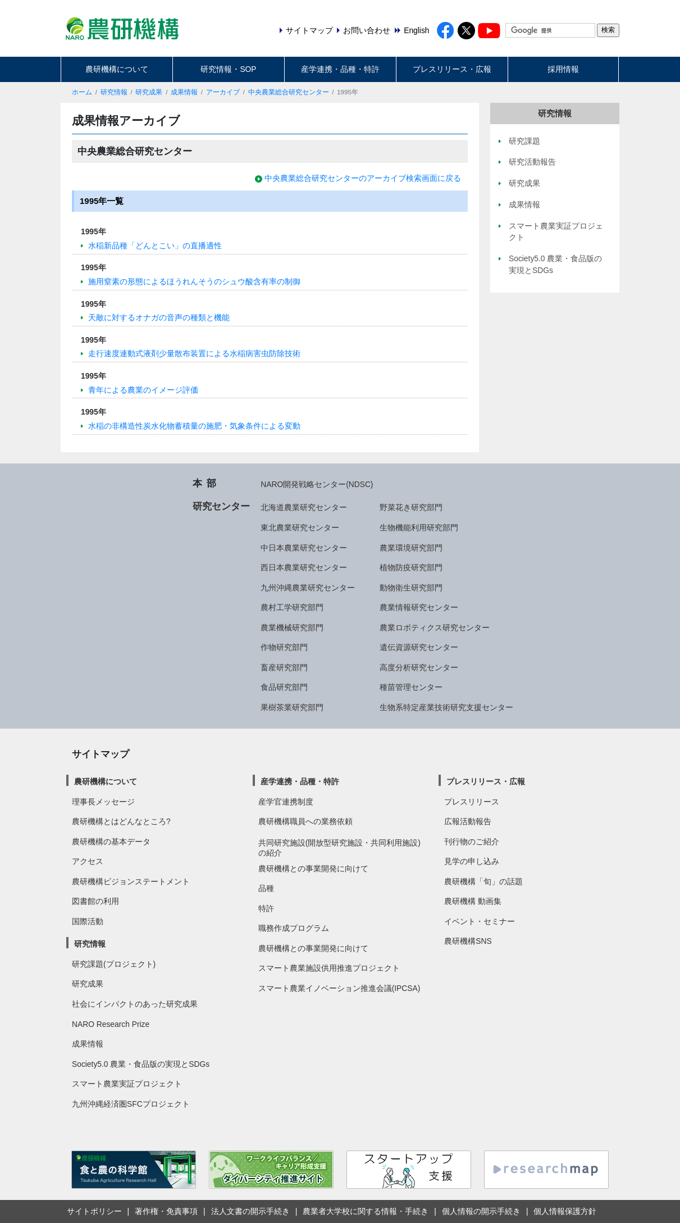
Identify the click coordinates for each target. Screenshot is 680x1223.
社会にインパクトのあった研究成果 (135, 1003)
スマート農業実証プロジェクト (127, 1083)
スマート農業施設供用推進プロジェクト (329, 967)
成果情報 (184, 92)
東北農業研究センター (300, 527)
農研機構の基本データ (111, 841)
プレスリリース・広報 (452, 69)
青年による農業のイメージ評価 (143, 389)
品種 (266, 888)
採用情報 (563, 69)
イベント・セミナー (479, 921)
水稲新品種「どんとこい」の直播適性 (155, 245)
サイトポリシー (94, 1211)
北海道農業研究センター (304, 507)
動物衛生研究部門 (411, 587)
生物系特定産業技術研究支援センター (446, 707)
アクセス (87, 861)
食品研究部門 (284, 687)
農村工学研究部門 (292, 607)
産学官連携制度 (285, 801)
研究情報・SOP (228, 69)
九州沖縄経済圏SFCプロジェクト (131, 1103)
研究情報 (114, 92)
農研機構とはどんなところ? (121, 821)
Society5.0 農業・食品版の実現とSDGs (140, 1064)
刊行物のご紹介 (471, 841)
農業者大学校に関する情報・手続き (365, 1211)
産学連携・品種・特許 (340, 69)
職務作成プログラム (293, 928)
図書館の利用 (95, 901)
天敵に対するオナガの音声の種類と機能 (159, 317)
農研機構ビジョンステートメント (131, 881)
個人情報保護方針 (564, 1211)
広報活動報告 (467, 821)
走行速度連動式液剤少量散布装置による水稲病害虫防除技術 (194, 353)
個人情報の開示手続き (481, 1211)
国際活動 (87, 921)
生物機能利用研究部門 (419, 527)
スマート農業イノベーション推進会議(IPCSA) (339, 988)
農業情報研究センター (419, 607)
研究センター (221, 506)
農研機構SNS (467, 940)
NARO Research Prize (110, 1024)
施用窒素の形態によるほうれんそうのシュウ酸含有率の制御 (194, 281)
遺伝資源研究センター (419, 647)
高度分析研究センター (419, 667)
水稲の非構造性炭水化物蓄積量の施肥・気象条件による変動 (194, 425)
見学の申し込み (471, 861)
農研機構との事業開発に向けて (313, 868)
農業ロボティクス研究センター (435, 627)
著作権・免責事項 (166, 1211)
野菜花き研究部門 (411, 507)
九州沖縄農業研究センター (308, 587)
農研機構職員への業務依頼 (305, 821)
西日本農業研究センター (304, 567)
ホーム (82, 92)
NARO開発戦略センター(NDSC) (317, 484)
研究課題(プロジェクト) (114, 964)
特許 (266, 908)
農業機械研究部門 (292, 627)
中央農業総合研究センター (288, 92)
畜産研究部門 (284, 667)
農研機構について (116, 69)
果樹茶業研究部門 (292, 707)
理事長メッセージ (103, 801)
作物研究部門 (284, 647)
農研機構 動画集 (472, 901)
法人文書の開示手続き (250, 1211)
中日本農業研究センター (304, 547)
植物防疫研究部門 (411, 567)
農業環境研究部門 (411, 547)
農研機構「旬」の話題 (483, 881)
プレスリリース (471, 801)
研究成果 (148, 92)
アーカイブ (223, 92)
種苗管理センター (411, 687)
